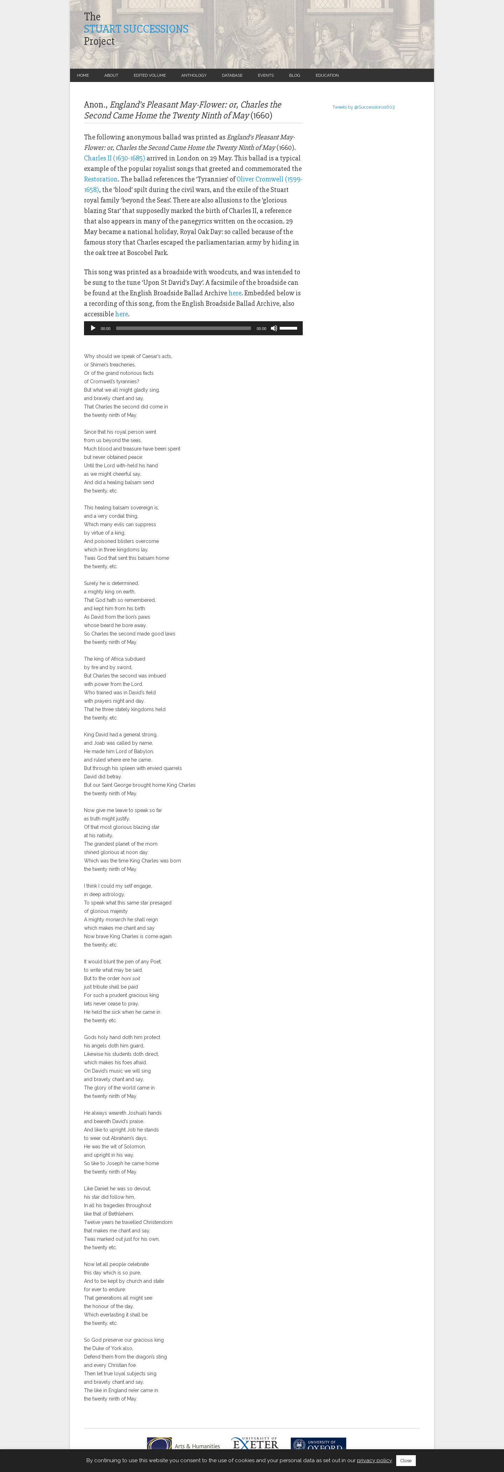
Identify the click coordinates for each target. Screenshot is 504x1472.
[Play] (93, 328)
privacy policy (374, 1460)
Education (327, 75)
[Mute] (274, 328)
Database (232, 75)
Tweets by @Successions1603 (363, 107)
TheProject (136, 29)
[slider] (183, 328)
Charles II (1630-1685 (113, 158)
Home (83, 75)
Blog (294, 75)
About (111, 75)
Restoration (101, 179)
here (235, 293)
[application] (193, 328)
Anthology (193, 75)
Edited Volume (150, 75)
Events (266, 75)
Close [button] (406, 1460)
